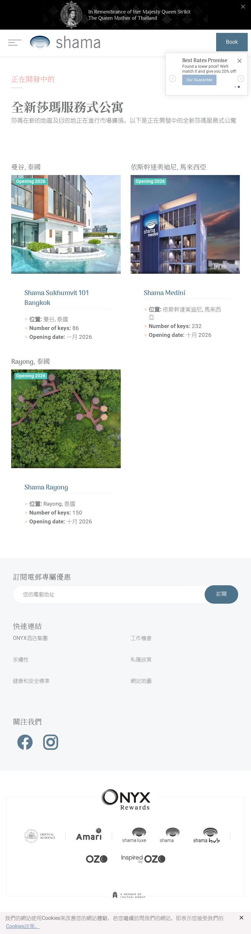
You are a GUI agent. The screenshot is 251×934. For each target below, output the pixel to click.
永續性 (21, 659)
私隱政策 (141, 659)
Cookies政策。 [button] (23, 926)
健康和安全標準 (31, 681)
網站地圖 (141, 681)
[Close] (239, 61)
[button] (172, 78)
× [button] (241, 917)
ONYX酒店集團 (30, 638)
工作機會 (141, 638)
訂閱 (221, 594)
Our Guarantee (199, 80)
